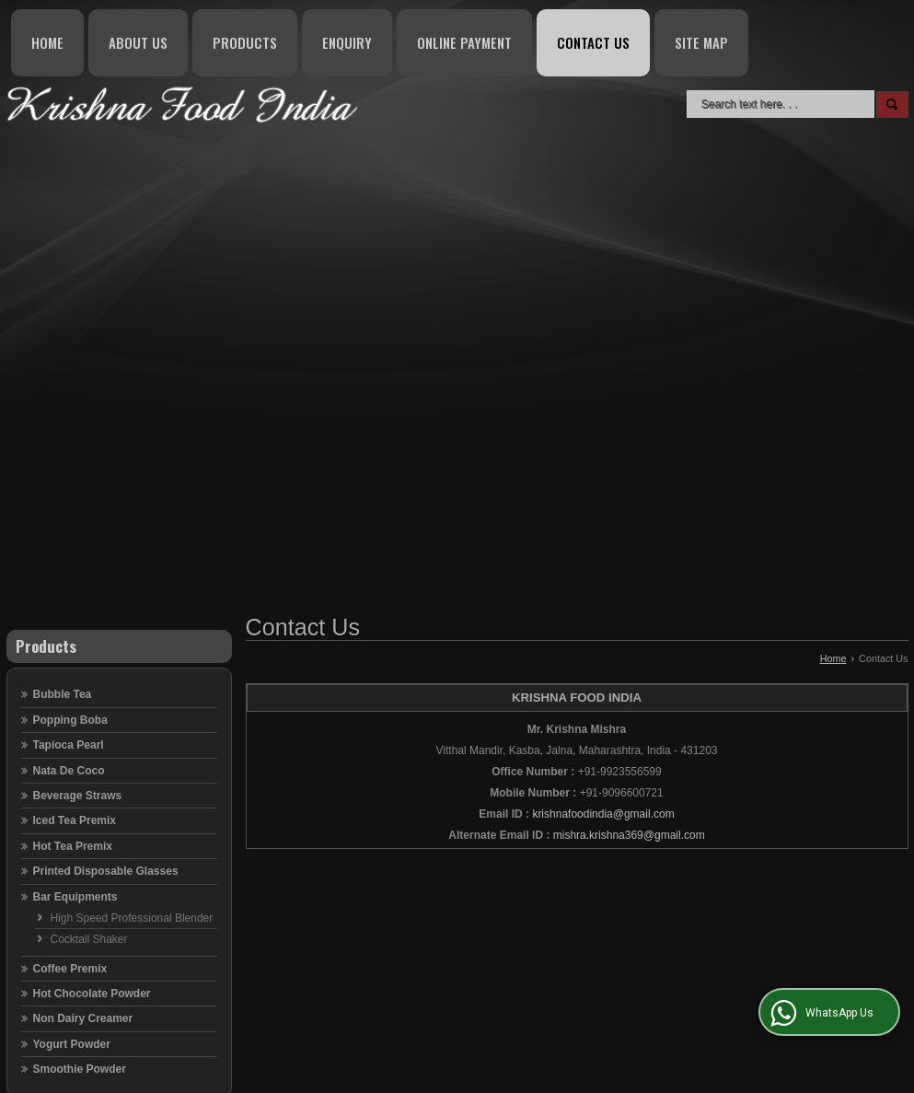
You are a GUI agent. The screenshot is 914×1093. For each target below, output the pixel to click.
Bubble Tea (62, 694)
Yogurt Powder (71, 1044)
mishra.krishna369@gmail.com (629, 835)
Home (47, 42)
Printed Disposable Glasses (106, 871)
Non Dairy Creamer (83, 1018)
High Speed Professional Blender (132, 918)
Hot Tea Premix (72, 846)
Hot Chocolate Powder (92, 993)
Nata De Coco (69, 770)
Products (245, 42)
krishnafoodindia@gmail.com (603, 814)
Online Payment (464, 42)
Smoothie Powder (79, 1069)
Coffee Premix (70, 968)
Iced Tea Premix (75, 820)
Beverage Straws (77, 795)
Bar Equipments (75, 896)
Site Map (701, 42)
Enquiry (347, 42)
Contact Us (593, 42)
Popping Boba (70, 720)
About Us (138, 42)
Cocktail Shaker (89, 939)
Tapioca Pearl (68, 744)
